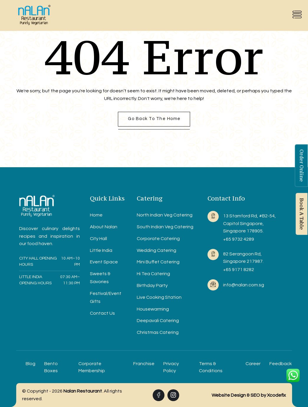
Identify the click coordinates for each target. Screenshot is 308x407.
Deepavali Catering (158, 320)
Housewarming (153, 309)
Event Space (104, 262)
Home (96, 215)
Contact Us (102, 313)
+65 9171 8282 (238, 269)
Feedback (280, 363)
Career (253, 363)
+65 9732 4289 (238, 239)
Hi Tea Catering (153, 273)
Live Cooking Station (159, 297)
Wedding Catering (156, 250)
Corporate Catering (158, 238)
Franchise (143, 363)
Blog (30, 363)
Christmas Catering (158, 332)
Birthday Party (152, 285)
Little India (101, 250)
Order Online (301, 165)
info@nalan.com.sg (243, 285)
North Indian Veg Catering (164, 215)
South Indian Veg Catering (165, 226)
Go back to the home (154, 118)
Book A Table (301, 214)
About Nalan (103, 226)
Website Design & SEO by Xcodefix (249, 395)
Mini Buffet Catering (158, 262)
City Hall (98, 238)
